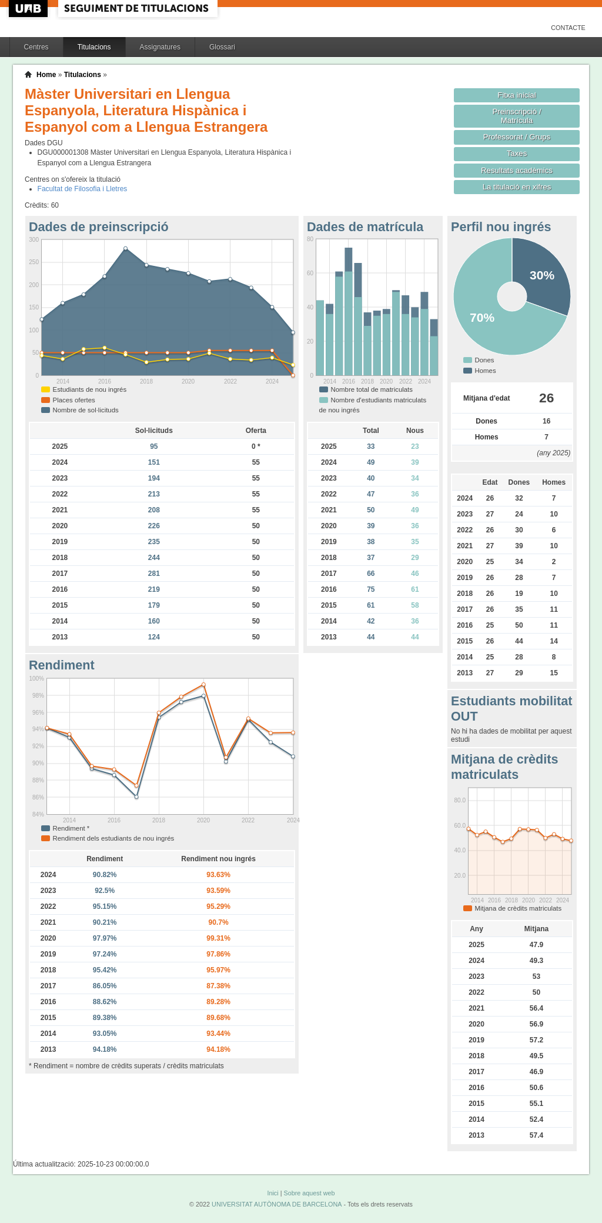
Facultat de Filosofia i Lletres (83, 189)
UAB (29, 8)
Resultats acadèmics (517, 170)
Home (46, 75)
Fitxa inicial (516, 95)
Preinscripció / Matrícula (517, 116)
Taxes (517, 153)
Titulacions (94, 47)
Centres (36, 47)
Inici (272, 1193)
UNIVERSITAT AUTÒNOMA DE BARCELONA (277, 1204)
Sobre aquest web (309, 1193)
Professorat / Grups (516, 136)
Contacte (568, 27)
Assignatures (160, 47)
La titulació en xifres (517, 186)
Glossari (222, 47)
